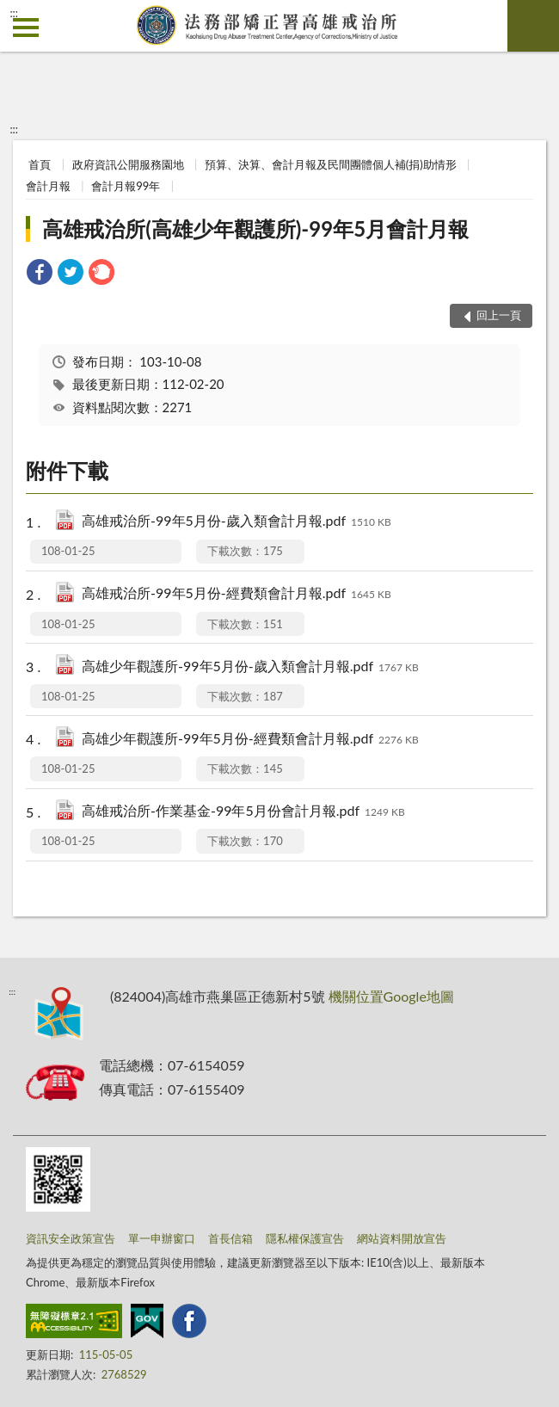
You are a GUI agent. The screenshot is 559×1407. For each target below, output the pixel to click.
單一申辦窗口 (161, 1238)
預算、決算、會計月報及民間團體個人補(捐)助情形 (331, 164)
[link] (39, 274)
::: (13, 13)
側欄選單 (26, 27)
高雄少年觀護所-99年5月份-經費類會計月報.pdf (250, 740)
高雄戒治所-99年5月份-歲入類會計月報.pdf (236, 522)
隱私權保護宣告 (305, 1238)
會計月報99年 (125, 186)
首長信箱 (230, 1238)
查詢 (533, 26)
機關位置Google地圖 (391, 996)
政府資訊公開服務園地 (128, 164)
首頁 (39, 164)
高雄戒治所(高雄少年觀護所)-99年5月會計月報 (255, 228)
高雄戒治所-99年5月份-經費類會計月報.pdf (236, 594)
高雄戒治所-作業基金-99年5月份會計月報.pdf (243, 812)
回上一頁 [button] (498, 315)
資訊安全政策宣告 (70, 1238)
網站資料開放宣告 (401, 1238)
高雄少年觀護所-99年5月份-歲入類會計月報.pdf (250, 667)
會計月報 (48, 186)
